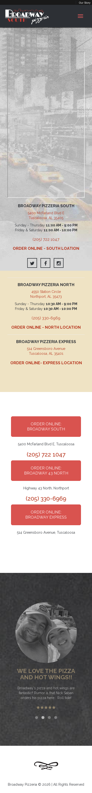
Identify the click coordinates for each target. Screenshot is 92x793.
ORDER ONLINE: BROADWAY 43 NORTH (46, 471)
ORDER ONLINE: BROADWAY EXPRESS (46, 515)
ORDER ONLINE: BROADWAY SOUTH (46, 426)
